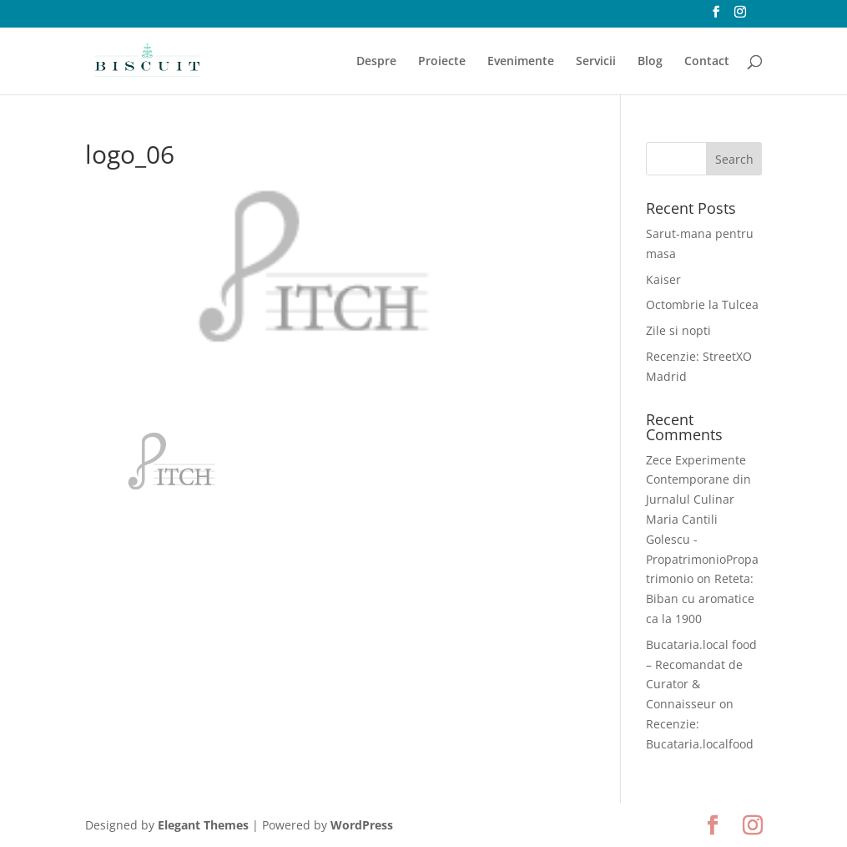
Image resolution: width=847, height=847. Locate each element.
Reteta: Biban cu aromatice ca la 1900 (700, 598)
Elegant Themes (203, 825)
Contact (706, 61)
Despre (376, 61)
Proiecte (442, 61)
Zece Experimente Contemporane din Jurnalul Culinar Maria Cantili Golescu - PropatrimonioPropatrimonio (702, 519)
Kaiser (663, 279)
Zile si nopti (678, 330)
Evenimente (520, 61)
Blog (650, 61)
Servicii (596, 61)
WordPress (361, 825)
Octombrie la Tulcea (702, 304)
